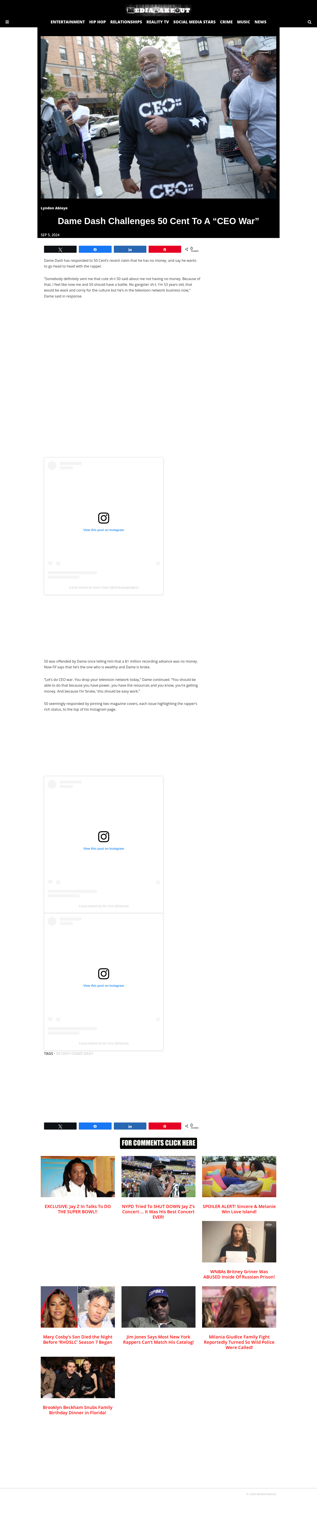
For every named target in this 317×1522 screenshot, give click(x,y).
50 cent (63, 1053)
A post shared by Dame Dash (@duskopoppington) (103, 587)
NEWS (260, 21)
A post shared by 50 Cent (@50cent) (104, 906)
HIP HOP (97, 21)
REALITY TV (157, 21)
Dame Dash (82, 1053)
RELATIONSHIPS (126, 21)
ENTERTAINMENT (68, 21)
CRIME (226, 21)
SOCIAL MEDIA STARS (194, 21)
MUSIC (243, 21)
